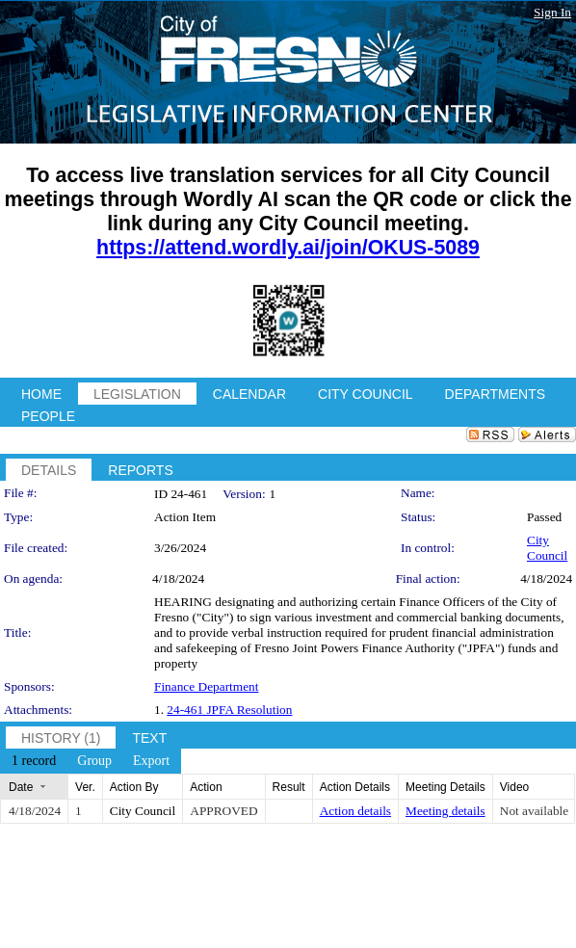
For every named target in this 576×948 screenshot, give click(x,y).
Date (21, 787)
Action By (134, 787)
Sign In (552, 12)
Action (206, 787)
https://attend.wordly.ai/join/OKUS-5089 (288, 247)
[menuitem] (33, 761)
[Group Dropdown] (94, 761)
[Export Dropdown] (151, 761)
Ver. (85, 787)
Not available (534, 810)
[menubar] (90, 761)
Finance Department (206, 686)
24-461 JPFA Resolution (229, 709)
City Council (547, 548)
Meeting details (445, 810)
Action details (355, 810)
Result (289, 787)
